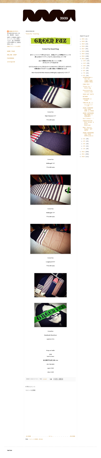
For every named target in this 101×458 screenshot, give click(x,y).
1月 (84, 148)
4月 (84, 141)
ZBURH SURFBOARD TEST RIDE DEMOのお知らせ (88, 134)
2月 (84, 146)
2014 (83, 56)
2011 (83, 154)
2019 (83, 44)
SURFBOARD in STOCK (87, 99)
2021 (83, 39)
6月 (84, 75)
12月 (85, 61)
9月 (84, 68)
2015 (83, 53)
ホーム (50, 436)
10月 (85, 65)
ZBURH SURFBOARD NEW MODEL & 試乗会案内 (88, 115)
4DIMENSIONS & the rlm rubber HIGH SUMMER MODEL (88, 80)
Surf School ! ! (88, 118)
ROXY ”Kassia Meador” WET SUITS (87, 129)
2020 (83, 41)
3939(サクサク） (14, 31)
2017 (83, 49)
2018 (83, 46)
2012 (83, 151)
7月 (84, 73)
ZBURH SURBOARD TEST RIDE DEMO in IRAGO (88, 109)
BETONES (85, 96)
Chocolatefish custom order (88, 91)
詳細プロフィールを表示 (13, 46)
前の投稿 (72, 436)
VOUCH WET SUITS (88, 94)
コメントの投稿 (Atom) (36, 439)
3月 (84, 144)
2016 (83, 51)
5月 (84, 139)
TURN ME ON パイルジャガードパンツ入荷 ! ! (88, 104)
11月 (85, 63)
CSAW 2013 (86, 84)
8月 (84, 70)
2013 (83, 58)
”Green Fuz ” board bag (32, 34)
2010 (83, 156)
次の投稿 (28, 436)
